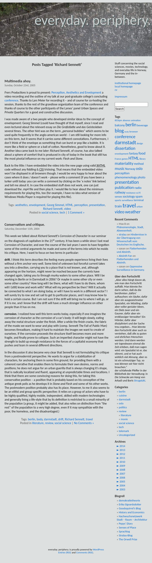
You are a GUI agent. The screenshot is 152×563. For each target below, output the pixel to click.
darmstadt (50, 419)
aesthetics (21, 205)
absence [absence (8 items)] (126, 120)
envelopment (37, 205)
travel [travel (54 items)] (129, 205)
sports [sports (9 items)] (118, 200)
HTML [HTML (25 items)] (133, 158)
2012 (122, 454)
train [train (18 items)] (118, 206)
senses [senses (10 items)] (118, 196)
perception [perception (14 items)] (122, 173)
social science (50, 212)
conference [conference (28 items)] (125, 136)
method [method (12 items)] (139, 164)
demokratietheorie (129, 500)
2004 (122, 485)
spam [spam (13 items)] (139, 196)
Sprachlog (124, 531)
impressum (121, 96)
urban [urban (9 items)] (140, 206)
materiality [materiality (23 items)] (124, 163)
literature (38, 423)
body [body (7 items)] (126, 131)
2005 (122, 481)
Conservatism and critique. (25, 224)
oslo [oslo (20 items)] (139, 168)
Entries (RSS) (64, 552)
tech (62, 212)
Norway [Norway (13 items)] (130, 169)
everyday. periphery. (92, 20)
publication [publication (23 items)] (124, 187)
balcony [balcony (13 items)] (120, 125)
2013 (122, 450)
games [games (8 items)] (125, 158)
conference (11, 100)
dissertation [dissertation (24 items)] (125, 148)
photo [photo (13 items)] (141, 177)
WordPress (98, 549)
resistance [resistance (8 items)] (131, 192)
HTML (69, 205)
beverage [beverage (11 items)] (142, 125)
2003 (122, 489)
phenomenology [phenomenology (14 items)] (126, 177)
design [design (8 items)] (140, 143)
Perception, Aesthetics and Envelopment (76, 92)
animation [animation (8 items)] (136, 120)
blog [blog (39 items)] (119, 130)
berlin (31, 419)
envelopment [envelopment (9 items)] (121, 153)
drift (60, 419)
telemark (124, 431)
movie (124, 419)
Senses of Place (127, 527)
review (49, 423)
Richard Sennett (53, 209)
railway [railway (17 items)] (120, 192)
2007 (122, 473)
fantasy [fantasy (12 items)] (133, 153)
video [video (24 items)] (119, 212)
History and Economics (131, 512)
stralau (122, 234)
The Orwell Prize (128, 539)
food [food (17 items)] (142, 153)
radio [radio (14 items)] (138, 188)
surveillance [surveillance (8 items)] (127, 200)
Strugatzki (139, 380)
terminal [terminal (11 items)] (138, 200)
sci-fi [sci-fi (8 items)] (138, 192)
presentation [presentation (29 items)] (127, 182)
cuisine (123, 395)
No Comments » (84, 423)
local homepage (124, 86)
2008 (122, 469)
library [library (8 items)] (143, 158)
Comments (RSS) (84, 552)
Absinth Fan (125, 256)
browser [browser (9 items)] (133, 131)
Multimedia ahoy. (18, 81)
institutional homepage (128, 83)
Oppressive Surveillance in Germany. (131, 268)
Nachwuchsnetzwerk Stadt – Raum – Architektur (132, 518)
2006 (122, 477)
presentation (97, 205)
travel (89, 419)
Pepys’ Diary (126, 523)
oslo (121, 403)
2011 (122, 458)
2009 (122, 465)
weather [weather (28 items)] (133, 212)
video (67, 209)
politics (123, 407)
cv (116, 90)
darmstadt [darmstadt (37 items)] (125, 142)
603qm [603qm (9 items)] (118, 120)
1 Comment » (76, 212)
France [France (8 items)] (118, 158)
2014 (122, 446)
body (40, 419)
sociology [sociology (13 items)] (129, 196)
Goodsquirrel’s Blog (130, 508)
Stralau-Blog (125, 535)
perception (81, 205)
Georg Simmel (55, 205)
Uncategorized (127, 435)
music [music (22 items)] (119, 168)
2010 (122, 462)
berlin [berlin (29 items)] (130, 124)
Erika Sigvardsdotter (130, 504)
